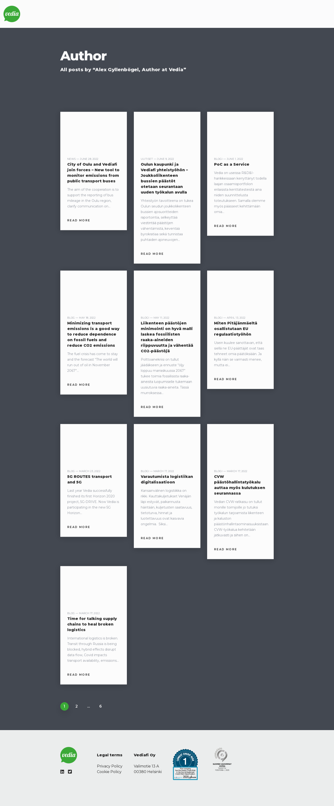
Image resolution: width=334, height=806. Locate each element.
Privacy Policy (109, 766)
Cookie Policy (109, 772)
